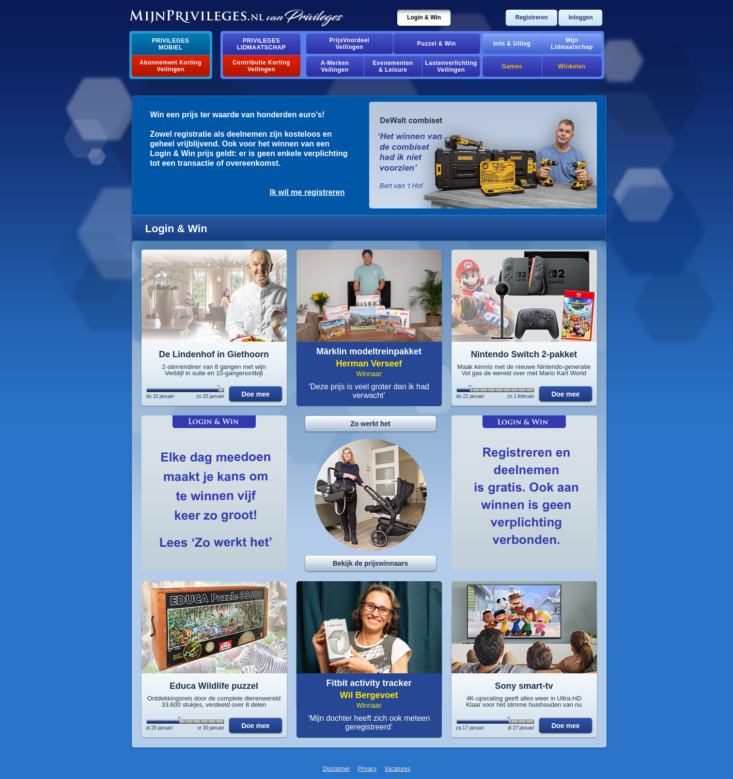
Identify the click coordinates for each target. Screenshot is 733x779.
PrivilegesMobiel (170, 44)
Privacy (367, 768)
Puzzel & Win (436, 43)
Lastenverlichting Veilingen (451, 66)
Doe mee (255, 394)
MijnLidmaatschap (572, 43)
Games (512, 66)
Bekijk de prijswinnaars (370, 563)
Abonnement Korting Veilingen (171, 66)
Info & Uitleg (511, 43)
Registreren (531, 17)
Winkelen (571, 66)
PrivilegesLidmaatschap (261, 44)
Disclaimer (336, 768)
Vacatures (397, 768)
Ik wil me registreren (307, 192)
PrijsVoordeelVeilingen (349, 43)
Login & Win (424, 17)
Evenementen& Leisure (393, 66)
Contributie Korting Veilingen (261, 66)
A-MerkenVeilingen (335, 66)
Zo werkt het (370, 424)
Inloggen (580, 17)
